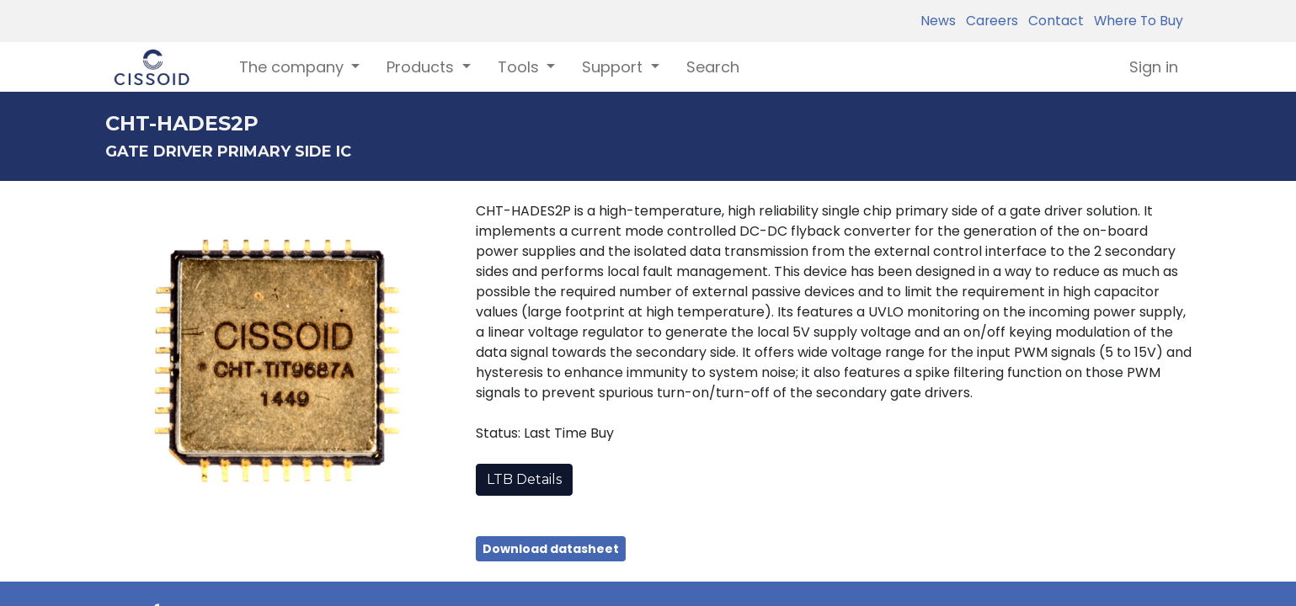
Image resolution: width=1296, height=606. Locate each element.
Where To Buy (1135, 20)
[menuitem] (713, 67)
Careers (988, 20)
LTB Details (524, 479)
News (938, 20)
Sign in (1153, 66)
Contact (1052, 20)
